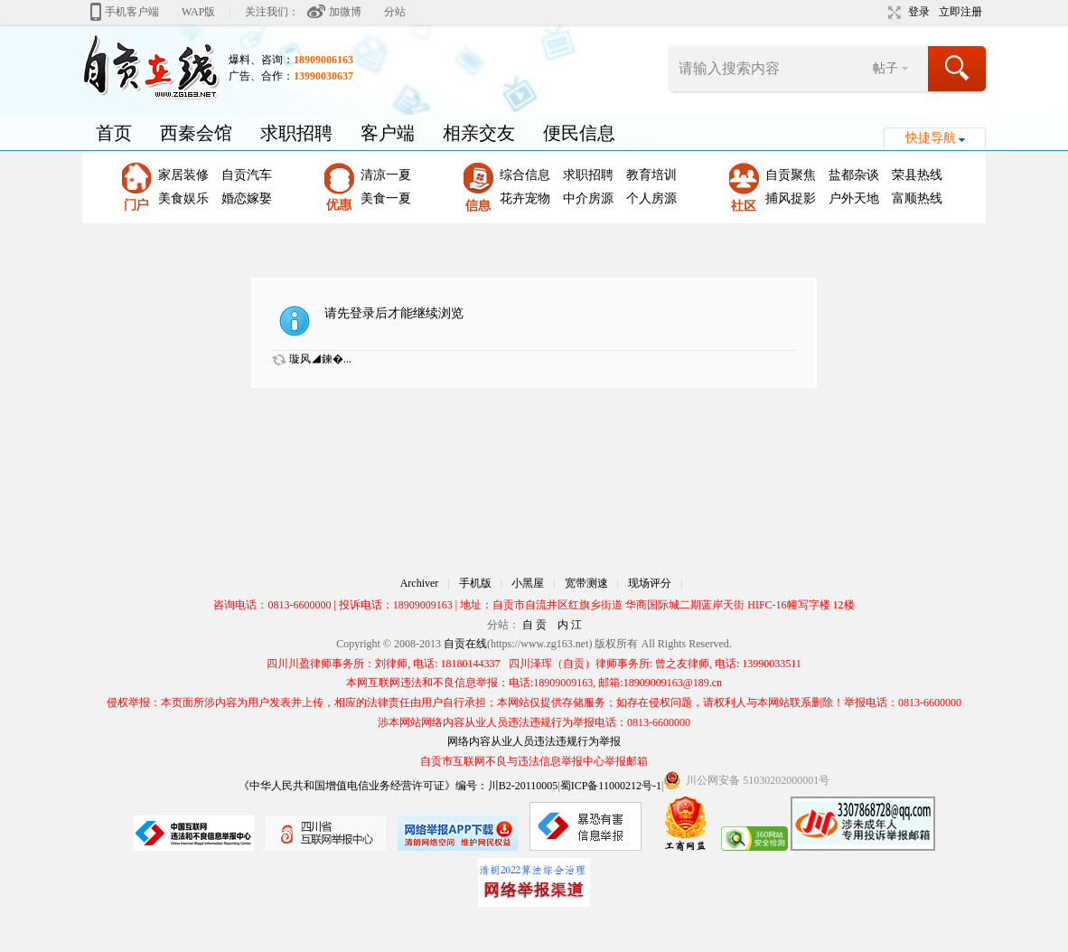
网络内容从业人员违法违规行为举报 (534, 741)
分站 (395, 11)
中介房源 (588, 198)
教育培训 (651, 175)
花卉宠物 (525, 198)
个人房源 (651, 198)
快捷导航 (930, 138)
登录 (919, 11)
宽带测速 (586, 583)
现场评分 (649, 583)
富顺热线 (917, 198)
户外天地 (854, 198)
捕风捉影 (790, 198)
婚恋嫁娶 (246, 198)
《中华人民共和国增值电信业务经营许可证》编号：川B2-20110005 (398, 785)
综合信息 (525, 175)
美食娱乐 (183, 198)
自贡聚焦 (790, 175)
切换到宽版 (892, 13)
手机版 (475, 583)
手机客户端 (132, 11)
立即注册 (960, 11)
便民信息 (579, 133)
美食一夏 (386, 198)
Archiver (419, 583)
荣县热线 (917, 175)
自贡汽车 (246, 175)
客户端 (388, 133)
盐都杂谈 (854, 175)
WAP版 (198, 11)
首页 (114, 133)
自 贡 (534, 624)
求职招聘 (296, 133)
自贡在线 (465, 643)
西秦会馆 (196, 133)
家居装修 (183, 175)
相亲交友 (479, 133)
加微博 (345, 11)
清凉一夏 (386, 175)
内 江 (569, 624)
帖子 (885, 68)
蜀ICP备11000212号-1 (610, 785)
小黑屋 (527, 583)
